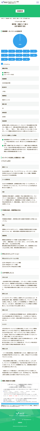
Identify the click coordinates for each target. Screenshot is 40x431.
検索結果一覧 (8, 18)
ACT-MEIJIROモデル (26, 419)
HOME (2, 18)
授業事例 (20, 422)
